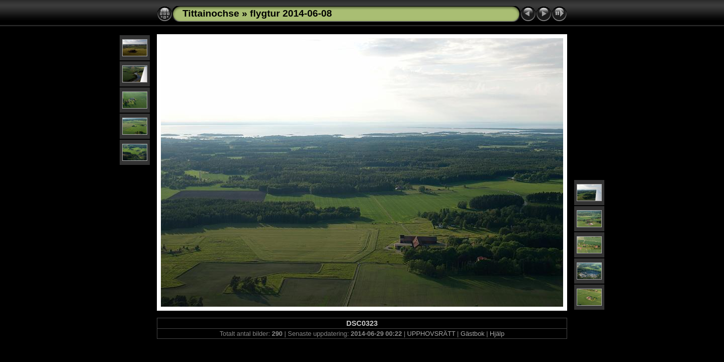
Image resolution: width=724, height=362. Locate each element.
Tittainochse (211, 13)
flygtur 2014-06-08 (291, 13)
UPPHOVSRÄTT (431, 333)
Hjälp (497, 333)
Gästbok (473, 333)
